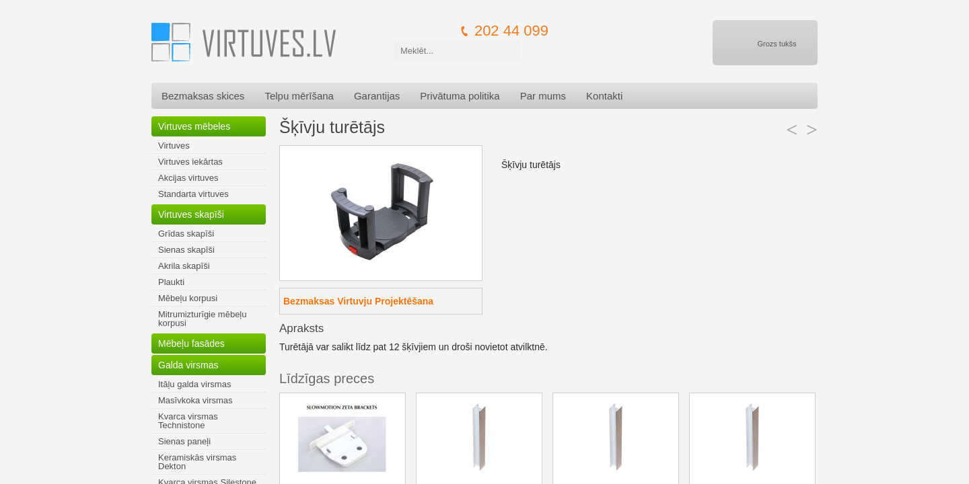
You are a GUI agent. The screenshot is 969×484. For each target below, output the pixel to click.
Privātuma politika (459, 96)
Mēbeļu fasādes (191, 343)
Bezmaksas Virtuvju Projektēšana (358, 301)
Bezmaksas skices (203, 96)
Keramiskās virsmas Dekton (197, 461)
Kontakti (604, 96)
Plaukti (171, 282)
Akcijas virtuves (188, 178)
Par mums (543, 96)
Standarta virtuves (193, 194)
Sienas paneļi (184, 441)
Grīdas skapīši (186, 234)
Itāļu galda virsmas (194, 384)
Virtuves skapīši (191, 214)
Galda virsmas (188, 365)
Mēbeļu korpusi (187, 298)
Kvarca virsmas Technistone (188, 420)
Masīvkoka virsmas (195, 400)
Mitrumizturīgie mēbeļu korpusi (202, 318)
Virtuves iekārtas (190, 162)
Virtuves (174, 145)
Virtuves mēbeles (194, 126)
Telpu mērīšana (299, 96)
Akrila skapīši (184, 266)
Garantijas (377, 96)
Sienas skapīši (186, 250)
